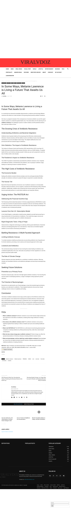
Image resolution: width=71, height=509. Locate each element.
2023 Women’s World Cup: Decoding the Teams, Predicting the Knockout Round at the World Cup (12, 379)
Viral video (42, 358)
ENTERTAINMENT (49, 69)
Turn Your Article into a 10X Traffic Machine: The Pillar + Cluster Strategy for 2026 (7, 419)
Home (7, 69)
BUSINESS (57, 69)
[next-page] (4, 423)
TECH (63, 69)
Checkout (50, 72)
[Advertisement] (35, 9)
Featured (26, 72)
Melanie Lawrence (18, 358)
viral (33, 358)
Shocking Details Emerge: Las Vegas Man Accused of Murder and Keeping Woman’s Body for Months (36, 379)
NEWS (12, 69)
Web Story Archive (36, 72)
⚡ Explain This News (7, 349)
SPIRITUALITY (9, 72)
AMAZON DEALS (18, 72)
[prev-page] (2, 423)
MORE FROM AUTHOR (29, 404)
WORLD (34, 69)
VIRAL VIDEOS (18, 69)
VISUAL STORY (27, 69)
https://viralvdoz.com (14, 388)
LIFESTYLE (40, 69)
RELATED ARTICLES (18, 404)
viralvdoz (9, 360)
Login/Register (10, 75)
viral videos (4, 360)
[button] (67, 69)
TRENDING (19, 83)
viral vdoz (37, 358)
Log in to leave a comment (7, 431)
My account (58, 72)
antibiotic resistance (9, 358)
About (44, 72)
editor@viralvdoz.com (29, 479)
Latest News (7, 81)
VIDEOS (29, 358)
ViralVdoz (4, 96)
